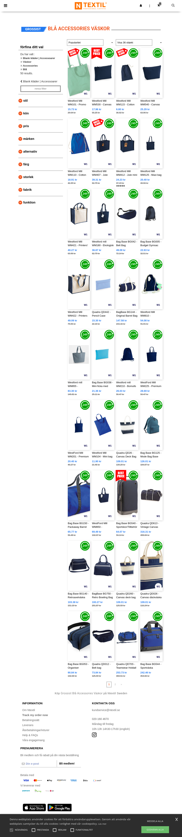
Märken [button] (28, 138)
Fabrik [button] (27, 189)
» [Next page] (121, 684)
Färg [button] (26, 164)
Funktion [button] (29, 202)
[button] (141, 5)
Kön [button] (26, 113)
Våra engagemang (33, 740)
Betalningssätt (30, 720)
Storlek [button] (28, 177)
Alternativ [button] (30, 151)
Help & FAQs (30, 735)
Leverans (27, 725)
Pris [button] (26, 126)
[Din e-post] (38, 763)
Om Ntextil (28, 710)
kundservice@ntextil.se (106, 710)
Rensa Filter (40, 88)
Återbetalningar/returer (35, 730)
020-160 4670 (100, 718)
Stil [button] (25, 100)
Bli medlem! (67, 763)
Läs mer (102, 823)
